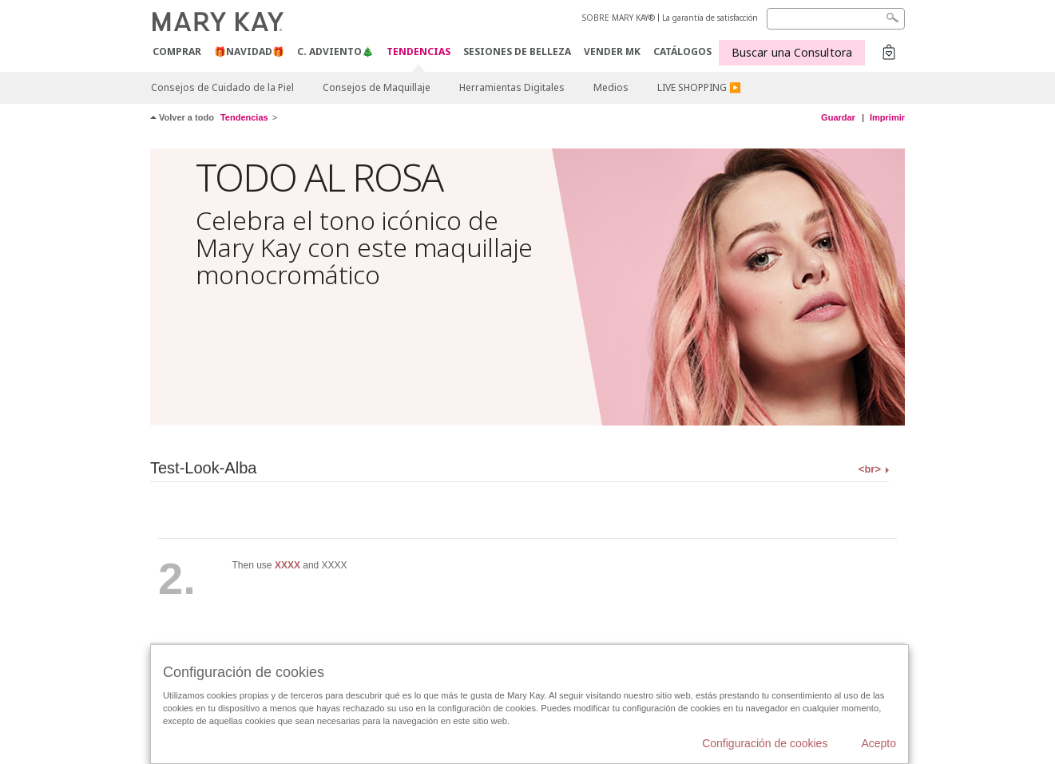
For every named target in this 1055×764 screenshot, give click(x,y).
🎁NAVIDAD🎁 (249, 51)
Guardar (838, 117)
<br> (870, 469)
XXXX (287, 565)
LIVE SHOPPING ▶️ (699, 87)
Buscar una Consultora (792, 52)
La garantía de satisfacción (710, 17)
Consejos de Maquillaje (376, 87)
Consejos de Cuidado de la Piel (222, 87)
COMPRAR (177, 51)
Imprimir (887, 117)
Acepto (878, 743)
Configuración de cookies (764, 743)
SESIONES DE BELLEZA (517, 51)
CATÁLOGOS (682, 51)
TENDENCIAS (418, 52)
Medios (611, 87)
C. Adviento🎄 (335, 51)
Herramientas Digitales (512, 87)
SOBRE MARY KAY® (618, 17)
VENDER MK (612, 51)
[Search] (836, 19)
